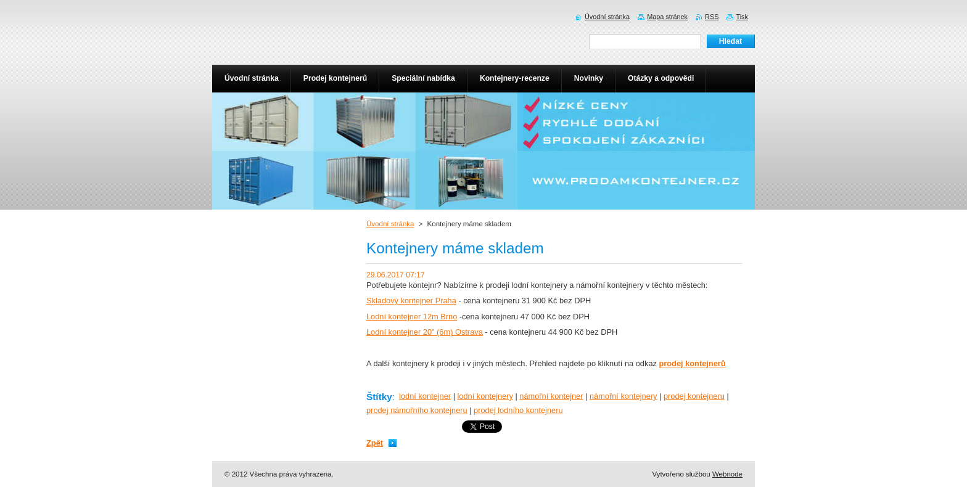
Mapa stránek (667, 16)
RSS (711, 16)
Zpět (374, 443)
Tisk (742, 16)
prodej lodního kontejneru (518, 410)
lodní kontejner (425, 396)
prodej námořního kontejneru (416, 410)
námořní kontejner (551, 396)
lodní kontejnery (485, 396)
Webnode (727, 474)
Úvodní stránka (390, 223)
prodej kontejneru (694, 396)
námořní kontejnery (623, 396)
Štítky (379, 396)
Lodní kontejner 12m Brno (411, 316)
